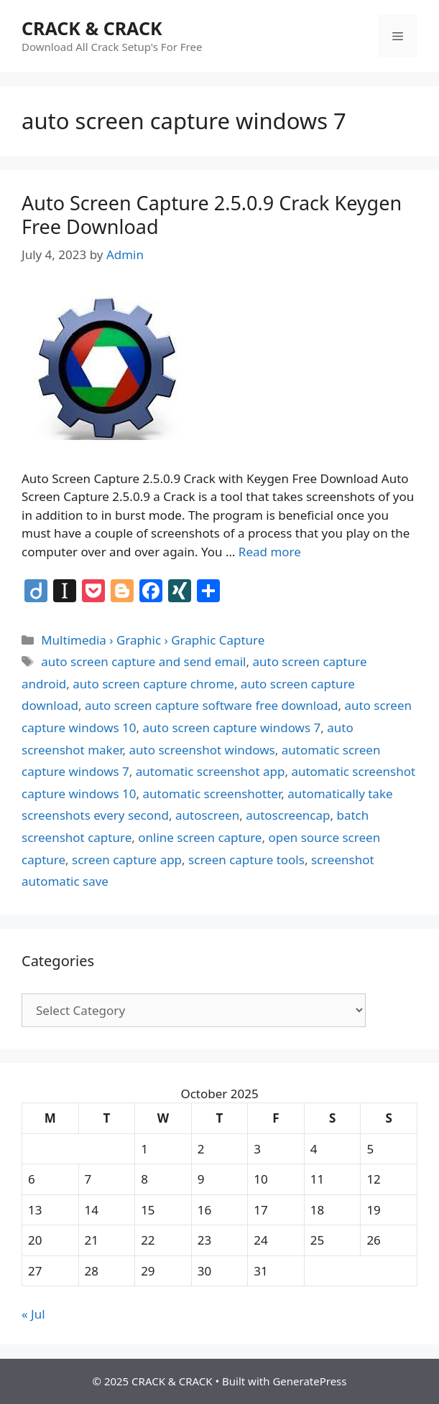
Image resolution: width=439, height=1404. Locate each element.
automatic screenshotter (212, 793)
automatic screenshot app (210, 771)
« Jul (33, 1314)
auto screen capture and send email (143, 661)
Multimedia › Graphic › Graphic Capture (152, 640)
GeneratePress (309, 1381)
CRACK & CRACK (92, 28)
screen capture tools (246, 859)
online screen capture (200, 837)
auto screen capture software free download (211, 705)
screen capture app (127, 859)
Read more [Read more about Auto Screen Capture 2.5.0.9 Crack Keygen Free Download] (270, 551)
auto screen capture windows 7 (232, 727)
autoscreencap (288, 815)
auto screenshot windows (202, 749)
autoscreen (207, 815)
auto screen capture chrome (153, 683)
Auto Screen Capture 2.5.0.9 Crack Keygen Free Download (212, 214)
